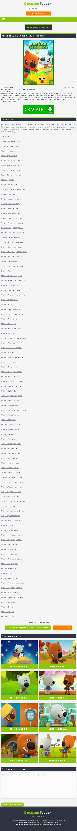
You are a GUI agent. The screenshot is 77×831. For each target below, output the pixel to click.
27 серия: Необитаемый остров (12, 266)
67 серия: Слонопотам (9, 458)
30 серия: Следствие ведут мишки (13, 281)
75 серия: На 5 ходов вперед (11, 497)
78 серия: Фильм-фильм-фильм (12, 511)
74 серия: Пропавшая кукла (11, 492)
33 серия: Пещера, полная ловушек (14, 295)
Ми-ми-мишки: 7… (19, 760)
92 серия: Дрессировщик (10, 578)
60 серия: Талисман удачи (10, 425)
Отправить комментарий (12, 804)
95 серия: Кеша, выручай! (10, 593)
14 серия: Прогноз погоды (10, 204)
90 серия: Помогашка (9, 569)
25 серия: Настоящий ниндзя (11, 257)
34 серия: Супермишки (9, 300)
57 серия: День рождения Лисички (13, 410)
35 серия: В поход (7, 305)
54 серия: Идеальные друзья (11, 396)
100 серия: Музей (7, 617)
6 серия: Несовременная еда (11, 165)
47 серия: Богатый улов (9, 362)
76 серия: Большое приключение (13, 501)
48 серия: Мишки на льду (10, 367)
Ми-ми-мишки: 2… (58, 667)
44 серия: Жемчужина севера (11, 348)
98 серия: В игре (7, 607)
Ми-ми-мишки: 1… (19, 667)
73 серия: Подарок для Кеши (11, 487)
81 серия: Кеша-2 (7, 525)
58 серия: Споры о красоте (11, 415)
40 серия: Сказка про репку (11, 329)
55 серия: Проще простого (10, 401)
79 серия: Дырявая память (10, 516)
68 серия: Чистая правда (10, 463)
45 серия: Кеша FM (8, 353)
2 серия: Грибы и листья (10, 146)
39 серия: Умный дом (8, 324)
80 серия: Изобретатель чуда (11, 521)
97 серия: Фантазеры (8, 602)
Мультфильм (16, 90)
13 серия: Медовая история (11, 199)
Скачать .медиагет (62, 627)
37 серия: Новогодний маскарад (12, 314)
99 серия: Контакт (7, 612)
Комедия (25, 90)
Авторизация (39, 13)
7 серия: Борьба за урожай (10, 170)
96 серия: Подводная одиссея (12, 597)
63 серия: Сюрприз (8, 439)
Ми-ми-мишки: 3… (19, 698)
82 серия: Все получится (10, 530)
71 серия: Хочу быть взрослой (12, 477)
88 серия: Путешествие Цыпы (11, 559)
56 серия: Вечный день (9, 405)
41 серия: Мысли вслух (9, 333)
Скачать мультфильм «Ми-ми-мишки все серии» (28, 627)
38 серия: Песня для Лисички (12, 319)
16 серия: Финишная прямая (11, 213)
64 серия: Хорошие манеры (11, 444)
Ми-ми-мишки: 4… (58, 698)
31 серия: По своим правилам (11, 285)
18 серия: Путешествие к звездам (13, 223)
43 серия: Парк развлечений (11, 343)
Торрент (38, 3)
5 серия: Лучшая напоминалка (12, 161)
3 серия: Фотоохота (8, 151)
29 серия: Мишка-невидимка (11, 276)
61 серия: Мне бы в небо (10, 429)
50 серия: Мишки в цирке (10, 377)
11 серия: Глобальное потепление (13, 189)
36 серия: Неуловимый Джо (11, 309)
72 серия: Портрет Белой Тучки (12, 482)
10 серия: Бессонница (9, 185)
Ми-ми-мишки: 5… (19, 729)
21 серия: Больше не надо (10, 237)
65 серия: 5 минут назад (9, 449)
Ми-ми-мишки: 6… (58, 729)
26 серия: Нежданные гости (11, 261)
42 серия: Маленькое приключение (14, 338)
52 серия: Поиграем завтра (11, 386)
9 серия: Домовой (7, 180)
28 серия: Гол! (6, 271)
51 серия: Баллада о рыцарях (11, 381)
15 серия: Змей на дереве (10, 209)
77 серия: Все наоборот (9, 506)
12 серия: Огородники (9, 194)
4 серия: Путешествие (9, 156)
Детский (32, 90)
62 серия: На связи (8, 434)
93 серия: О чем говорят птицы (12, 583)
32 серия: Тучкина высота (10, 290)
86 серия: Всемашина (9, 549)
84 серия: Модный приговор (11, 540)
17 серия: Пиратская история (11, 218)
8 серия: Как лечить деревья (11, 175)
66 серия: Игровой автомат (11, 453)
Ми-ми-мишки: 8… (58, 760)
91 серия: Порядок (7, 573)
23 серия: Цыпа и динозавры (11, 247)
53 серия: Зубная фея (9, 391)
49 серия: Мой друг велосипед (12, 372)
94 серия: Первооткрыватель (11, 588)
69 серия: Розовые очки (10, 468)
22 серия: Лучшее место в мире (12, 242)
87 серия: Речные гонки (9, 554)
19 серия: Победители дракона (12, 228)
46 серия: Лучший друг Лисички (12, 357)
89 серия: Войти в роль (9, 564)
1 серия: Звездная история (10, 141)
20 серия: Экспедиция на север (12, 233)
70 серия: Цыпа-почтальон (10, 473)
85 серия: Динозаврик (9, 545)
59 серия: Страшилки (8, 420)
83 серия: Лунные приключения (12, 535)
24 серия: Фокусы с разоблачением (14, 252)
